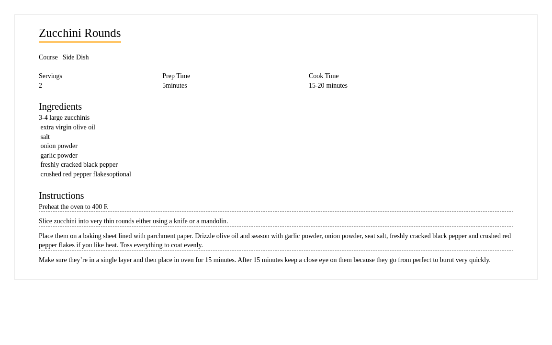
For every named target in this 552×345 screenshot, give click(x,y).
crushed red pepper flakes (75, 174)
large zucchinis (69, 117)
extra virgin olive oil (68, 127)
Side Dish (76, 57)
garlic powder (59, 155)
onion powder (59, 146)
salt (45, 136)
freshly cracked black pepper (79, 164)
